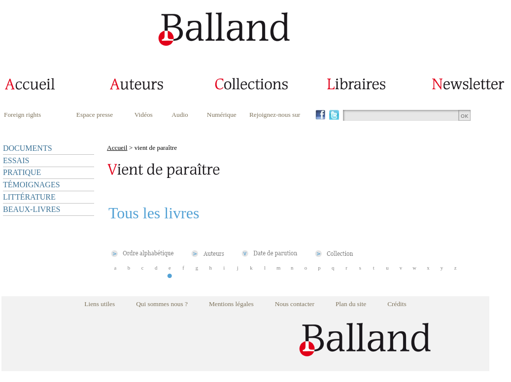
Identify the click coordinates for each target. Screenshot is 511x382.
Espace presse (94, 114)
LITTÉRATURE (29, 197)
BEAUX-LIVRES (31, 209)
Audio (179, 114)
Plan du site (351, 304)
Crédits (397, 304)
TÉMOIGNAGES (31, 184)
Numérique (222, 114)
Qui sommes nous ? (162, 304)
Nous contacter (294, 304)
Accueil (117, 147)
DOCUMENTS (27, 148)
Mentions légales (231, 304)
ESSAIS (16, 160)
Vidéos (144, 114)
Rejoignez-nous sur (274, 114)
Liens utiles (99, 304)
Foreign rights (22, 114)
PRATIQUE (22, 172)
